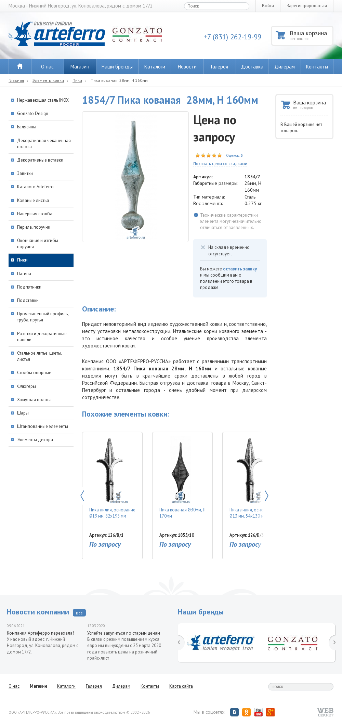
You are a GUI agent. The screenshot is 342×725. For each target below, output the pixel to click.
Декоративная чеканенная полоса (44, 144)
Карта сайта (181, 686)
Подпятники (29, 287)
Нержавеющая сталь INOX (43, 100)
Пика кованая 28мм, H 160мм (119, 80)
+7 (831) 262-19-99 (232, 36)
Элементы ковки (48, 80)
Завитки (25, 173)
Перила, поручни (33, 227)
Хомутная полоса (34, 400)
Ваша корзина (311, 35)
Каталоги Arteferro (35, 187)
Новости (187, 66)
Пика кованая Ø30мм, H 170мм (182, 477)
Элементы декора (35, 440)
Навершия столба (34, 214)
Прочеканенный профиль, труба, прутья (42, 317)
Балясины (26, 127)
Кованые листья (33, 200)
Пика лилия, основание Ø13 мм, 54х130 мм (252, 477)
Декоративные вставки (40, 160)
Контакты (317, 66)
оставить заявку (240, 269)
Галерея (219, 66)
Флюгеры (26, 386)
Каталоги (154, 66)
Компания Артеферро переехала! (40, 633)
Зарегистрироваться (307, 6)
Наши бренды (117, 66)
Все (79, 612)
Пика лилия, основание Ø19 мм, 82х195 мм (112, 477)
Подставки (28, 300)
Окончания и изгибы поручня (37, 244)
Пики (77, 80)
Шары (23, 413)
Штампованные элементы (42, 426)
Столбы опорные (34, 373)
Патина (24, 274)
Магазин (79, 66)
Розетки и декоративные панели (42, 337)
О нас (47, 66)
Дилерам (284, 66)
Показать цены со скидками (220, 163)
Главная (16, 80)
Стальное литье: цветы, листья (39, 356)
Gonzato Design (32, 113)
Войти (268, 6)
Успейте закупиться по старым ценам (123, 633)
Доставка (252, 66)
